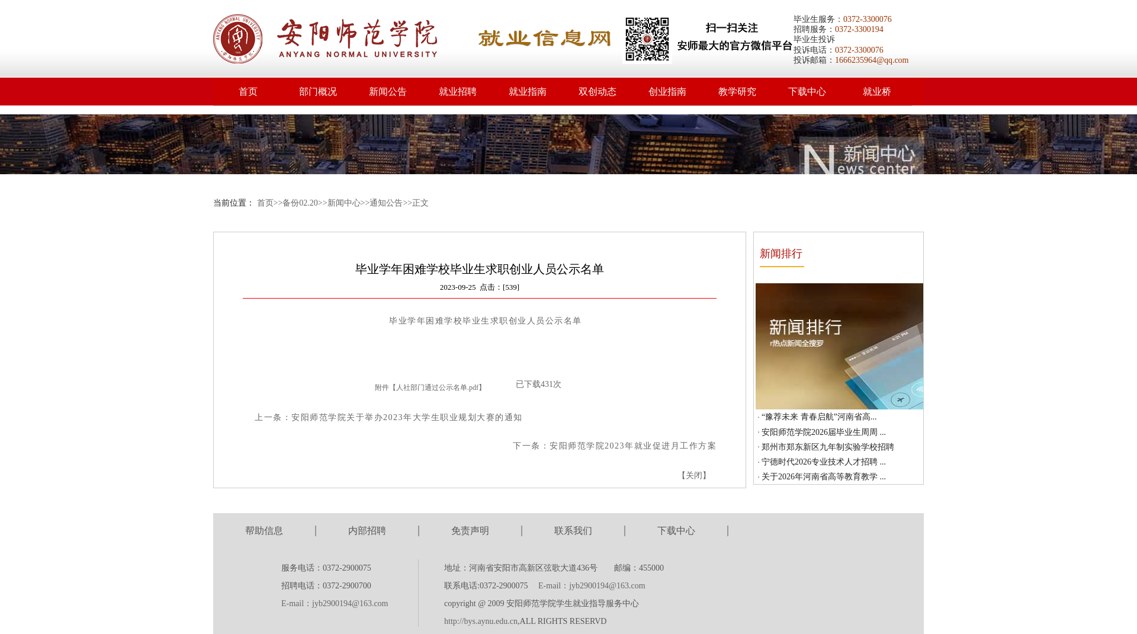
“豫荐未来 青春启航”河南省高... (819, 416)
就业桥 (877, 92)
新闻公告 (388, 92)
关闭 (694, 475)
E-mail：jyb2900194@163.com (334, 603)
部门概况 (318, 92)
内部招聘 (367, 531)
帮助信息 (264, 531)
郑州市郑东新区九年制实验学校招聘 (828, 447)
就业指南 (528, 92)
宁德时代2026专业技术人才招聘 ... (824, 461)
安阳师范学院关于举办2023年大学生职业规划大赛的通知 (407, 417)
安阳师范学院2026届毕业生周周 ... (824, 432)
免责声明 (470, 531)
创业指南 (667, 92)
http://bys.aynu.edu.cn (481, 621)
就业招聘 (458, 92)
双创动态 (597, 92)
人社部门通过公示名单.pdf (437, 387)
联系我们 (573, 531)
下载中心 (807, 92)
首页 (248, 92)
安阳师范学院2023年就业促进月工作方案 (633, 445)
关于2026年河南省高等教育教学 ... (824, 476)
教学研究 (737, 92)
